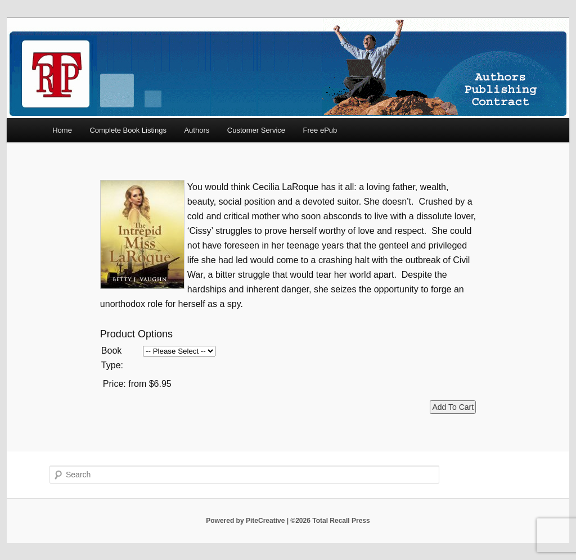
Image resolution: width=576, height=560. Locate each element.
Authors (196, 130)
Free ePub (320, 130)
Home (62, 130)
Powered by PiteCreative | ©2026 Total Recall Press (288, 521)
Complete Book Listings (127, 130)
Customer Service (256, 130)
